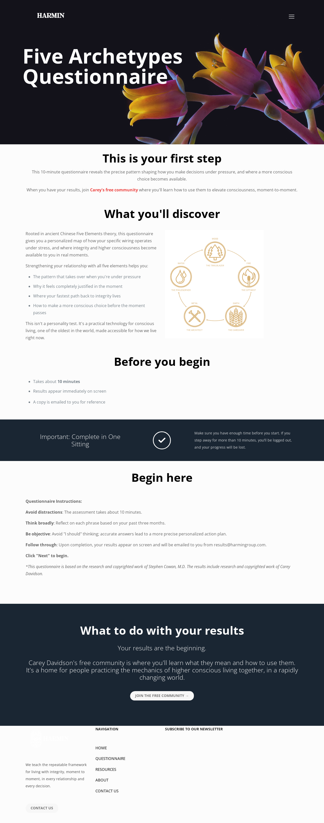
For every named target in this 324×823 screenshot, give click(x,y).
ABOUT (101, 779)
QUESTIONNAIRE (110, 758)
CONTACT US (106, 790)
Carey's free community (114, 190)
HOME (101, 747)
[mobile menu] (291, 16)
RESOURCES (105, 769)
